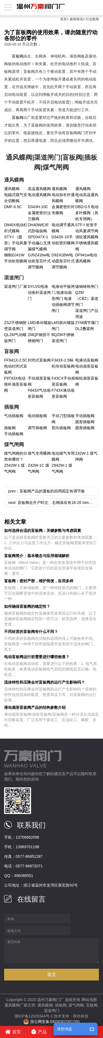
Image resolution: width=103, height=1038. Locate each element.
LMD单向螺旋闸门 (39, 325)
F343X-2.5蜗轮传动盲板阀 (63, 363)
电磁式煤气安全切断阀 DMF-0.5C (15, 201)
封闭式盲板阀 (39, 360)
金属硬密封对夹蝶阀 (63, 210)
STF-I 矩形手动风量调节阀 (86, 228)
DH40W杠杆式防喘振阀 (38, 228)
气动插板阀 (13, 416)
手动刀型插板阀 (63, 419)
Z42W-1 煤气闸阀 (86, 456)
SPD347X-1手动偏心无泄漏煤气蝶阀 (39, 243)
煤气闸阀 (76, 1005)
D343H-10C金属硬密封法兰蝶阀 (39, 213)
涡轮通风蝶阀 (86, 237)
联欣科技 (80, 1016)
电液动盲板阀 (86, 360)
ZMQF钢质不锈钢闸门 (39, 337)
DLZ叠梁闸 (84, 328)
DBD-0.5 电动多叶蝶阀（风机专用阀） (87, 213)
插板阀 (10, 428)
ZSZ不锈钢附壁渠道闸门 (15, 325)
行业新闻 (92, 19)
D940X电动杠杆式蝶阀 (15, 228)
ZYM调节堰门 (87, 322)
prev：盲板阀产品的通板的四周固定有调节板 (46, 491)
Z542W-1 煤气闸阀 (14, 468)
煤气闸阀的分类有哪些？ (15, 456)
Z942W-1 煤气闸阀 (62, 468)
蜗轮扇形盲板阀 (86, 381)
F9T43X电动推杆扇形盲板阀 (15, 384)
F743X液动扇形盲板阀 (63, 393)
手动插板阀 (84, 416)
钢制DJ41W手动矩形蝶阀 (15, 258)
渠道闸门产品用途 (86, 313)
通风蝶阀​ (59, 189)
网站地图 (89, 999)
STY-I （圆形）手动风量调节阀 (15, 243)
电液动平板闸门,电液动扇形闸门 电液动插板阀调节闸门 (63, 298)
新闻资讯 (76, 19)
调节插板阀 (37, 428)
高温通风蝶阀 (39, 189)
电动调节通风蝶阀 (63, 228)
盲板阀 (17, 56)
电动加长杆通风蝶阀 (63, 198)
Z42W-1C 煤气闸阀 (38, 468)
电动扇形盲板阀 (86, 369)
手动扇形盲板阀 (39, 381)
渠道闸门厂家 (15, 286)
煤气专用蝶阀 (39, 453)
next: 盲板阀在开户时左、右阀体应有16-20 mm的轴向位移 (53, 502)
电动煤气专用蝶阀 (63, 456)
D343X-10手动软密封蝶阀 (63, 240)
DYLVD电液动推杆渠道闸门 (39, 292)
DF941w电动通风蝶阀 (86, 258)
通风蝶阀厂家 (15, 1005)
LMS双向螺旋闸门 (63, 325)
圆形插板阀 (84, 422)
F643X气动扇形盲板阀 (39, 393)
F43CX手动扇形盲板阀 (63, 381)
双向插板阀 (61, 428)
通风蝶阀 (12, 189)
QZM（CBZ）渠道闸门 (86, 298)
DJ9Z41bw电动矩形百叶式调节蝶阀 (39, 261)
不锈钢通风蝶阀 (86, 246)
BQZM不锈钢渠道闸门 (63, 337)
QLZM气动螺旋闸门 (15, 337)
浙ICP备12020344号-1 (34, 1016)
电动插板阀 (37, 416)
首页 (63, 19)
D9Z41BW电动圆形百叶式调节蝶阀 (63, 261)
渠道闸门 (51, 1010)
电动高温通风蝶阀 (86, 198)
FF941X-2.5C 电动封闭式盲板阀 (15, 366)
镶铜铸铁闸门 (86, 286)
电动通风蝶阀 (39, 195)
